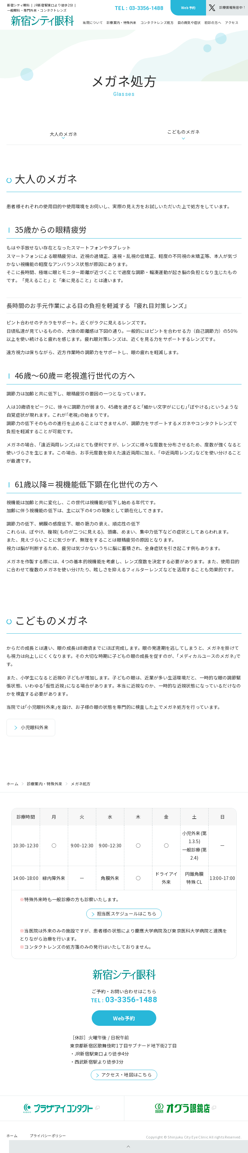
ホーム (12, 783)
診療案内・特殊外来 (45, 783)
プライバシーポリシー (48, 1136)
